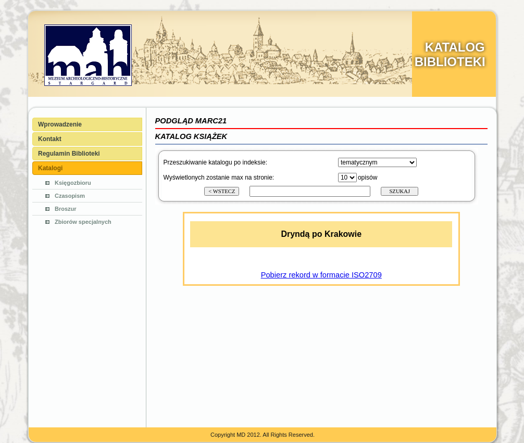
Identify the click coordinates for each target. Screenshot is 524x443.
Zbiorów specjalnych (83, 222)
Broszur (66, 209)
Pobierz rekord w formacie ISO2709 (321, 275)
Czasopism (70, 196)
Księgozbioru (73, 183)
